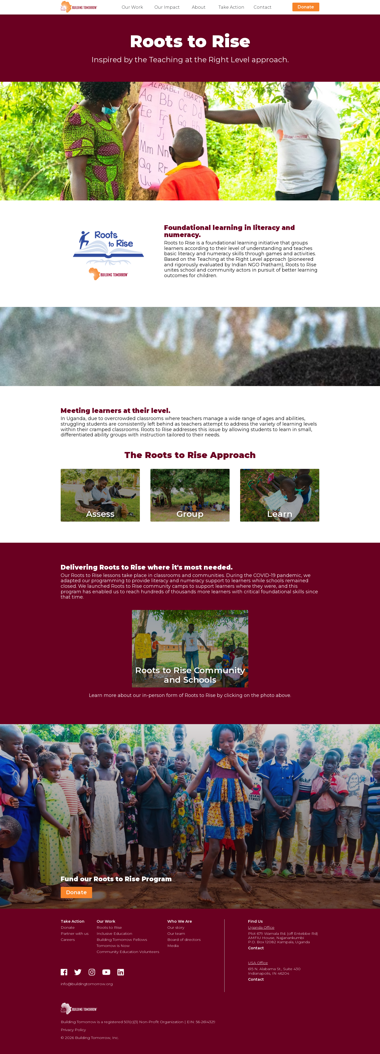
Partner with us (74, 933)
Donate (306, 6)
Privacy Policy (73, 1029)
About (199, 7)
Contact (263, 7)
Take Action (231, 7)
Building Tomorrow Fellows (122, 939)
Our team (176, 933)
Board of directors (184, 939)
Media (173, 945)
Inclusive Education (114, 933)
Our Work (132, 7)
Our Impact (167, 7)
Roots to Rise (109, 927)
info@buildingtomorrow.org (87, 983)
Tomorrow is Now (113, 945)
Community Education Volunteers (128, 951)
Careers (68, 939)
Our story (175, 927)
